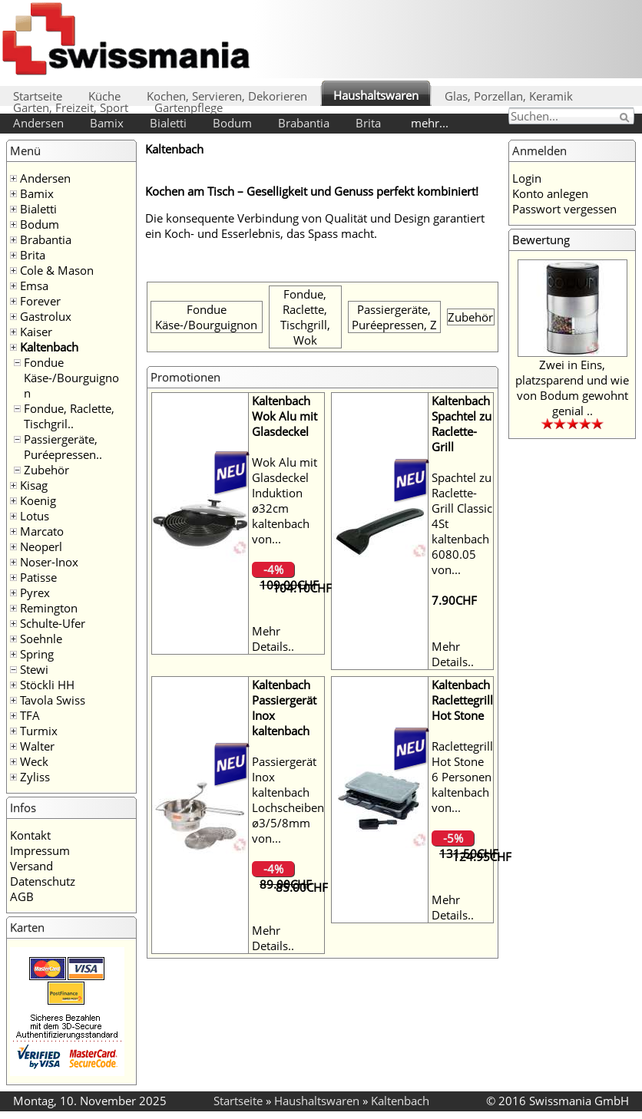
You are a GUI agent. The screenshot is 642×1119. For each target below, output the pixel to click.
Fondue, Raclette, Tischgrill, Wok (305, 317)
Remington (49, 608)
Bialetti (168, 122)
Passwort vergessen (564, 208)
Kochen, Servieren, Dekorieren (227, 96)
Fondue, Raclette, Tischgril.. (69, 416)
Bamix (107, 122)
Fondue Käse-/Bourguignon (71, 378)
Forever (40, 301)
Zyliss (35, 776)
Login (526, 178)
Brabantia (303, 122)
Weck (34, 761)
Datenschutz (42, 881)
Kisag (34, 485)
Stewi (34, 669)
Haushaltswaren (376, 95)
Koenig (38, 500)
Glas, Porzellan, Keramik (509, 96)
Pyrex (35, 592)
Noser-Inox (49, 561)
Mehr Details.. (273, 638)
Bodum (232, 122)
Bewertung (541, 239)
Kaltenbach (49, 347)
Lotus (34, 515)
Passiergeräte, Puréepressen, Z (394, 317)
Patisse (38, 577)
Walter (37, 746)
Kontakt (30, 835)
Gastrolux (45, 316)
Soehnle (41, 638)
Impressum (40, 850)
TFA (30, 715)
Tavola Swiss (52, 700)
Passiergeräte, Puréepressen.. (63, 446)
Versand (31, 865)
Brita (368, 122)
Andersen (38, 122)
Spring (37, 654)
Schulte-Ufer (52, 623)
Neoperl (41, 546)
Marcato (42, 531)
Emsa (34, 285)
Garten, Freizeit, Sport (70, 107)
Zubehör (46, 469)
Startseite (37, 96)
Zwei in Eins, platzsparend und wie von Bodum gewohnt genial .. (572, 387)
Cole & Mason (57, 270)
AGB (22, 896)
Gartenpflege (188, 107)
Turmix (39, 730)
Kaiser (36, 331)
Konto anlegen (550, 193)
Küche (104, 96)
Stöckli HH (47, 684)
